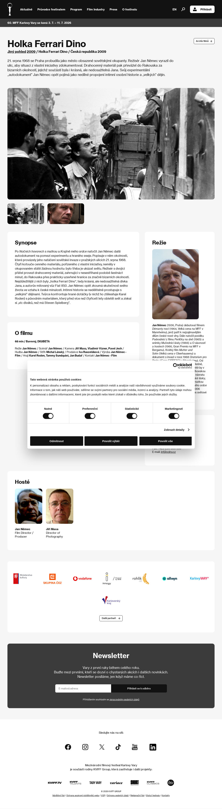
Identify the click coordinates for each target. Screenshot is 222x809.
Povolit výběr (111, 440)
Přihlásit (202, 9)
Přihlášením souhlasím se (111, 699)
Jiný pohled (16, 51)
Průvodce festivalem (51, 9)
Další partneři (109, 618)
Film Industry (96, 9)
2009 (31, 51)
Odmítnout (56, 440)
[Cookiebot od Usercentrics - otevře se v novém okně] (175, 366)
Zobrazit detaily (174, 429)
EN (174, 9)
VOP (103, 796)
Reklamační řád (137, 796)
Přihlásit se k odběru (139, 688)
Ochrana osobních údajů (118, 796)
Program (76, 9)
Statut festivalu (153, 796)
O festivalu (129, 9)
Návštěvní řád (58, 796)
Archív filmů (202, 41)
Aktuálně (26, 9)
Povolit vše (165, 440)
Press (113, 9)
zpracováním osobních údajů (124, 699)
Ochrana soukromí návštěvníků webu (82, 796)
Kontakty (166, 796)
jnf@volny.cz (168, 451)
